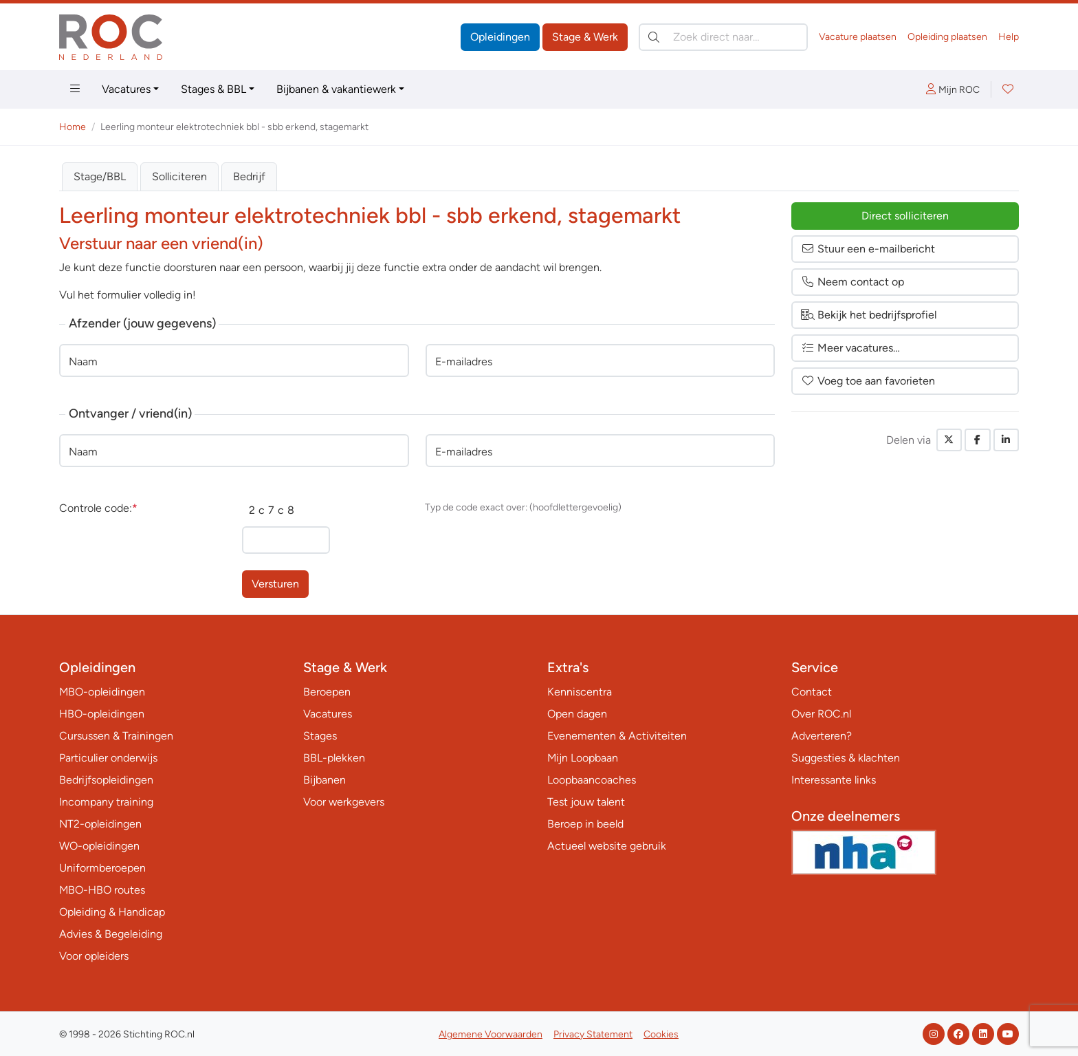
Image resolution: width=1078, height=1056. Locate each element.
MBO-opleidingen (102, 691)
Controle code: (98, 508)
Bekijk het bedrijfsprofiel (869, 314)
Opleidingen (500, 36)
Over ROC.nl (821, 713)
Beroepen (327, 691)
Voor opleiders (94, 955)
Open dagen (577, 713)
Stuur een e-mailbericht (868, 248)
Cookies (661, 1034)
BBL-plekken (334, 757)
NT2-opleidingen (100, 823)
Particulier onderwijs (108, 757)
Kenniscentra (579, 691)
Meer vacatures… (850, 347)
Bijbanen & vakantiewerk (336, 89)
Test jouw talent (586, 801)
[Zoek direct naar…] (723, 37)
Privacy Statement (592, 1034)
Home (72, 127)
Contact (811, 691)
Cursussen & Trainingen (116, 735)
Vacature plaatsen (857, 37)
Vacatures (126, 89)
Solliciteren (179, 176)
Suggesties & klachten (845, 757)
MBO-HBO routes (102, 889)
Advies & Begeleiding (110, 933)
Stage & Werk (585, 36)
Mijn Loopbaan (582, 757)
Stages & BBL (213, 89)
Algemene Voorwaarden (490, 1034)
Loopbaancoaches (591, 779)
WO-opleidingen (99, 845)
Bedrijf (249, 176)
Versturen (275, 583)
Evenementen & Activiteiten (617, 735)
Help (1008, 37)
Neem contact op (852, 281)
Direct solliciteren (905, 215)
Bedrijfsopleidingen (106, 779)
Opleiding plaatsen (947, 37)
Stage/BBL (100, 176)
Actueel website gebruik (606, 845)
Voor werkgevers (343, 801)
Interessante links (833, 779)
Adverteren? (821, 735)
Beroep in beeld (585, 823)
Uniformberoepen (102, 867)
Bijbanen (324, 779)
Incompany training (106, 801)
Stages (320, 735)
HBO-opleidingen (101, 713)
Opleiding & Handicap (112, 911)
